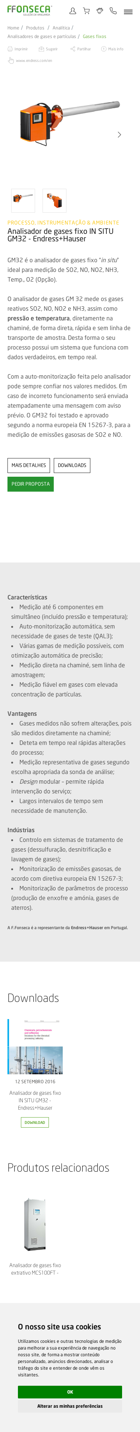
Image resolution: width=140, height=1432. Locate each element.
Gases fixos (94, 36)
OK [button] (70, 1392)
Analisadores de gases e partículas (41, 36)
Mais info (115, 49)
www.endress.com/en (34, 60)
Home (13, 28)
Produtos (35, 28)
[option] (70, 134)
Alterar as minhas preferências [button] (70, 1406)
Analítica (61, 28)
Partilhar (84, 49)
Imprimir (21, 49)
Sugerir (52, 49)
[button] (119, 134)
